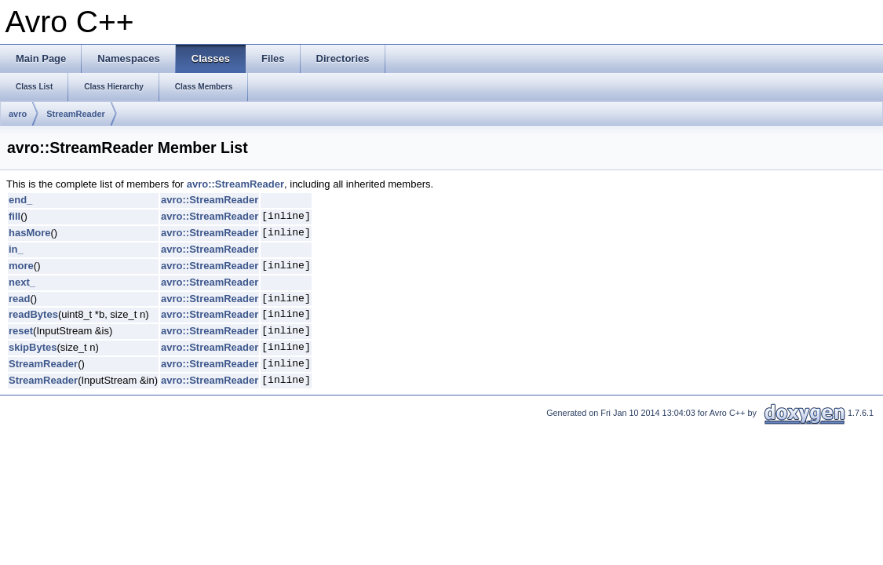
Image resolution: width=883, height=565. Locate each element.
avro (18, 113)
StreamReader (75, 113)
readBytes (33, 314)
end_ (20, 200)
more (21, 266)
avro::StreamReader (235, 184)
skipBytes (33, 347)
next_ (22, 282)
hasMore (29, 233)
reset (21, 331)
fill (14, 216)
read (19, 298)
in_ (16, 249)
